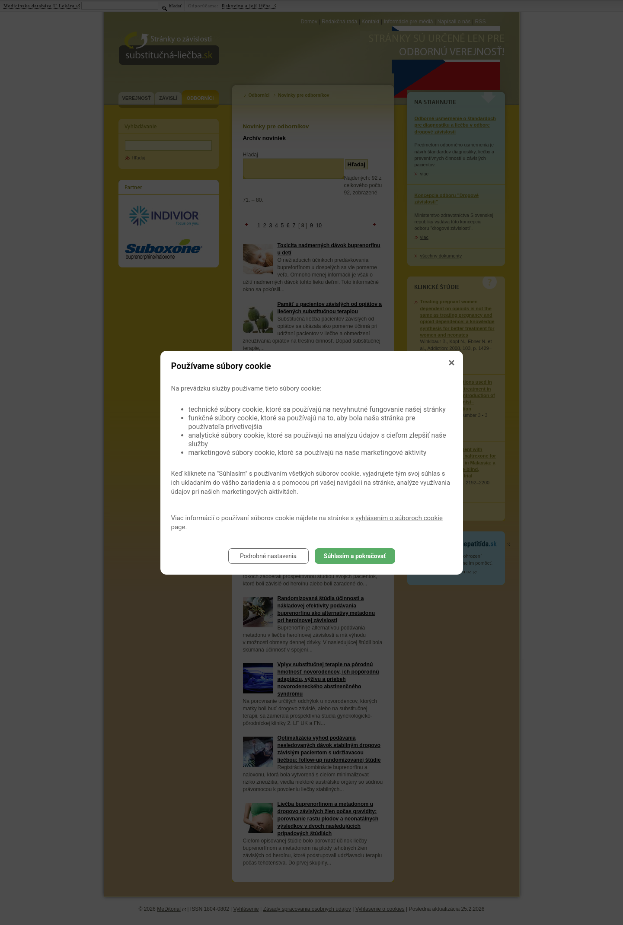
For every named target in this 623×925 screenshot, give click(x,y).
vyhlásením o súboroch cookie (399, 518)
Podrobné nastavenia (268, 556)
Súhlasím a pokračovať (355, 556)
